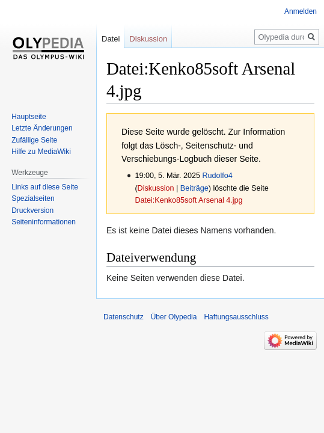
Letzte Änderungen (41, 128)
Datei (111, 38)
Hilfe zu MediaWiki (41, 151)
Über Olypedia (174, 317)
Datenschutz (123, 317)
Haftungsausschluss (236, 317)
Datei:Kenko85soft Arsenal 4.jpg (188, 200)
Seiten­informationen (43, 222)
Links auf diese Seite (44, 187)
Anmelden (300, 11)
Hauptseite (28, 116)
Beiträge (194, 188)
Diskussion (156, 188)
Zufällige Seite (34, 140)
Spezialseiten (32, 198)
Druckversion (32, 210)
